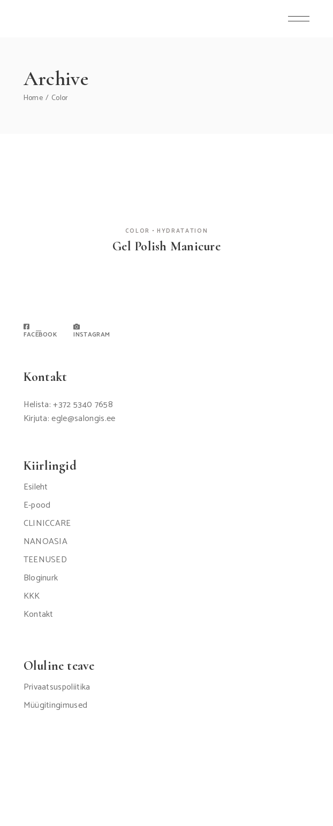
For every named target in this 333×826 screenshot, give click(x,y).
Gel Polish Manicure (166, 246)
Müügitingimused (56, 705)
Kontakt (39, 614)
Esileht (36, 487)
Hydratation (182, 231)
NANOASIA (46, 541)
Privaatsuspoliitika (57, 687)
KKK (32, 596)
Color (137, 231)
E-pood (37, 505)
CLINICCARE (47, 523)
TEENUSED (45, 560)
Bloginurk (41, 578)
